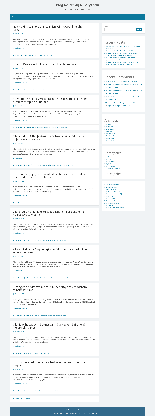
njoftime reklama (37, 55)
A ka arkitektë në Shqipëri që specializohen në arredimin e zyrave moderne (50, 250)
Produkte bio (110, 166)
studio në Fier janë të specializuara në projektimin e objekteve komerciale (49, 165)
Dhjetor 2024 (110, 134)
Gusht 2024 (110, 138)
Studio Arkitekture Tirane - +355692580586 (120, 84)
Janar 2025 (109, 131)
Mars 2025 (109, 127)
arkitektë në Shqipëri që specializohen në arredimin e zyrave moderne (48, 278)
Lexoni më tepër (22, 48)
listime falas (27, 55)
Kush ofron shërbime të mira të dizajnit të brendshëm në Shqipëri (49, 363)
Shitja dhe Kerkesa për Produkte (117, 97)
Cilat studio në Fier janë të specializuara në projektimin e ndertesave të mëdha (48, 213)
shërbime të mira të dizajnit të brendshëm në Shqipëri (43, 391)
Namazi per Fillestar (113, 198)
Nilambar (97, 413)
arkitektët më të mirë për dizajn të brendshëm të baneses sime (46, 316)
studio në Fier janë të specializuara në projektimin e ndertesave (46, 240)
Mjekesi (108, 164)
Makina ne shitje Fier (130, 81)
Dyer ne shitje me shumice (115, 208)
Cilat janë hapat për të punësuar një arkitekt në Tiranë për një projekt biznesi (50, 326)
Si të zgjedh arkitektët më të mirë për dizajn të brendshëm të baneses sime (50, 288)
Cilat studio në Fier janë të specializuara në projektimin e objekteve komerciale (48, 137)
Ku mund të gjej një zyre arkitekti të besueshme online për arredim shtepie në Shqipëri (50, 100)
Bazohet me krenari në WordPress (66, 413)
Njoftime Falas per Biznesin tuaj (119, 106)
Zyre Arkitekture (111, 187)
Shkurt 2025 (110, 129)
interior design (30, 90)
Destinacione (110, 161)
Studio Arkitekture (112, 185)
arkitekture (18, 90)
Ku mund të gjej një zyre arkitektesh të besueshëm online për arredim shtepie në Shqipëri (49, 175)
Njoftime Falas (111, 189)
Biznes (17, 55)
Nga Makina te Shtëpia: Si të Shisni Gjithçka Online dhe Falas (47, 28)
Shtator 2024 (110, 136)
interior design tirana (42, 90)
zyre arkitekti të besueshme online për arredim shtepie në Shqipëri (47, 127)
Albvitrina (109, 196)
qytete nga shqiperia (113, 168)
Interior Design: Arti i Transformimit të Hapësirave (44, 64)
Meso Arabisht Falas (113, 203)
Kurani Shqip (110, 205)
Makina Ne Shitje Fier (113, 81)
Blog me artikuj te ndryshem (77, 5)
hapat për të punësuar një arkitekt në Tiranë (40, 353)
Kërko (106, 26)
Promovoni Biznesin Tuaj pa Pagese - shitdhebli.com (123, 103)
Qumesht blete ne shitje (114, 194)
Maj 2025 (109, 124)
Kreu (13, 17)
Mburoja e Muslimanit (113, 201)
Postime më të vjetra (21, 399)
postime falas (47, 55)
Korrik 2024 (110, 140)
